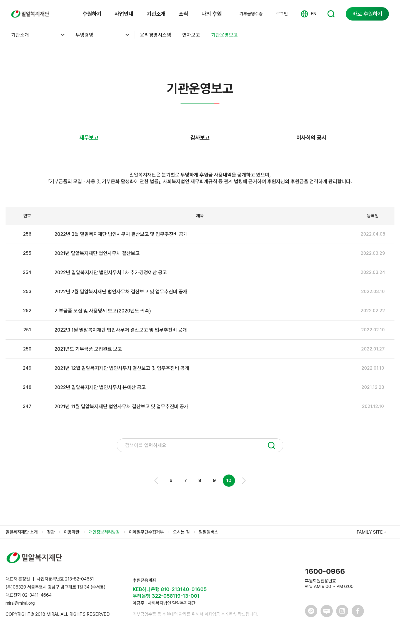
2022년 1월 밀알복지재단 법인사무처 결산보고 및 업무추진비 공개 (120, 330)
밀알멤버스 (208, 532)
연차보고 (191, 35)
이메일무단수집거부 (146, 532)
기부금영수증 (251, 13)
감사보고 (200, 137)
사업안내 (123, 14)
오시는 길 (181, 532)
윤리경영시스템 (155, 35)
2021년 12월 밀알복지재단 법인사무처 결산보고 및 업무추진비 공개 (121, 368)
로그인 (282, 13)
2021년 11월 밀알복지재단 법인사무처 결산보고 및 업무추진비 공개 (121, 406)
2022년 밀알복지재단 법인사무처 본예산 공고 (100, 387)
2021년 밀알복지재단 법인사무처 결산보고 (97, 253)
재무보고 (88, 137)
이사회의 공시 (311, 137)
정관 (51, 532)
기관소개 (156, 14)
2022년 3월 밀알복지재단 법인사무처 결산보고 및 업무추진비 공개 (121, 234)
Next (243, 480)
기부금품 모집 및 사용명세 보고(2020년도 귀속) (102, 311)
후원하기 (91, 14)
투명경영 (84, 35)
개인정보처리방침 (104, 532)
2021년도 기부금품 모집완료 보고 (88, 349)
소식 (183, 14)
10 (228, 480)
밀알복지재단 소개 (22, 532)
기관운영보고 (224, 35)
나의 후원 (211, 14)
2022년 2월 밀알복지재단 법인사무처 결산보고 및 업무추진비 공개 (121, 291)
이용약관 (71, 532)
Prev (156, 480)
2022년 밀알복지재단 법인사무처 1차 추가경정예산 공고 (110, 272)
